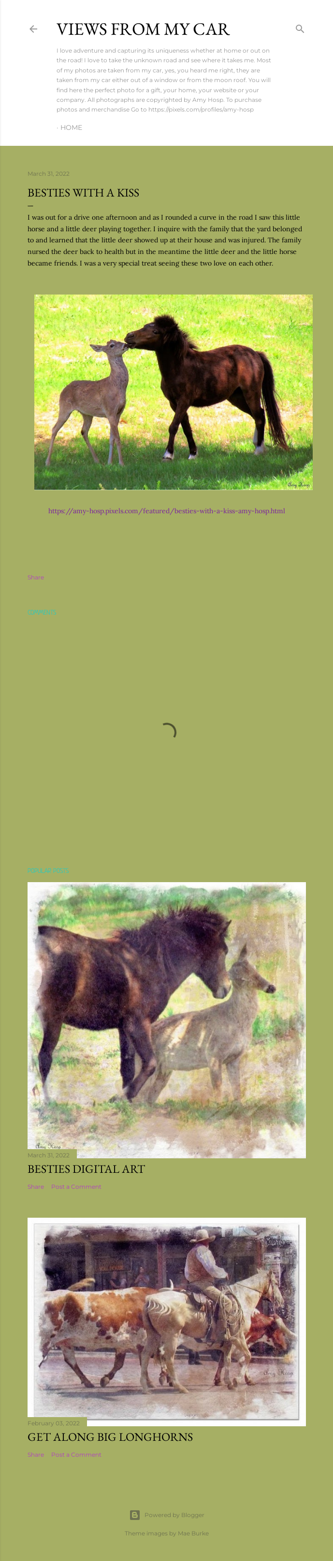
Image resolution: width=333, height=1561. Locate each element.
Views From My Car (143, 28)
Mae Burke (193, 1533)
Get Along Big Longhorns (110, 1436)
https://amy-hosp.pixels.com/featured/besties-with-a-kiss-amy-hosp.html (166, 510)
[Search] (300, 26)
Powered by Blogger (166, 1515)
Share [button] (36, 577)
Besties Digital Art (86, 1168)
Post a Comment (76, 1186)
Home (71, 127)
